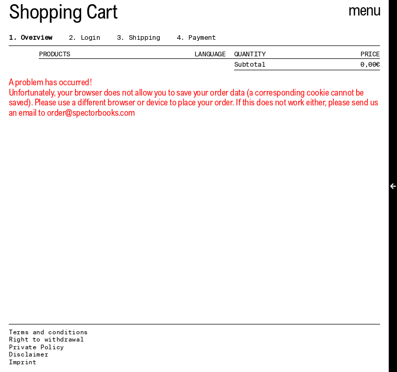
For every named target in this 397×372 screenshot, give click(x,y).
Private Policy (36, 347)
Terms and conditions (48, 332)
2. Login (84, 37)
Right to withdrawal (46, 339)
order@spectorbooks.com (91, 114)
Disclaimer (28, 354)
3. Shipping (138, 37)
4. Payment (196, 37)
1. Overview (30, 37)
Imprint (22, 362)
